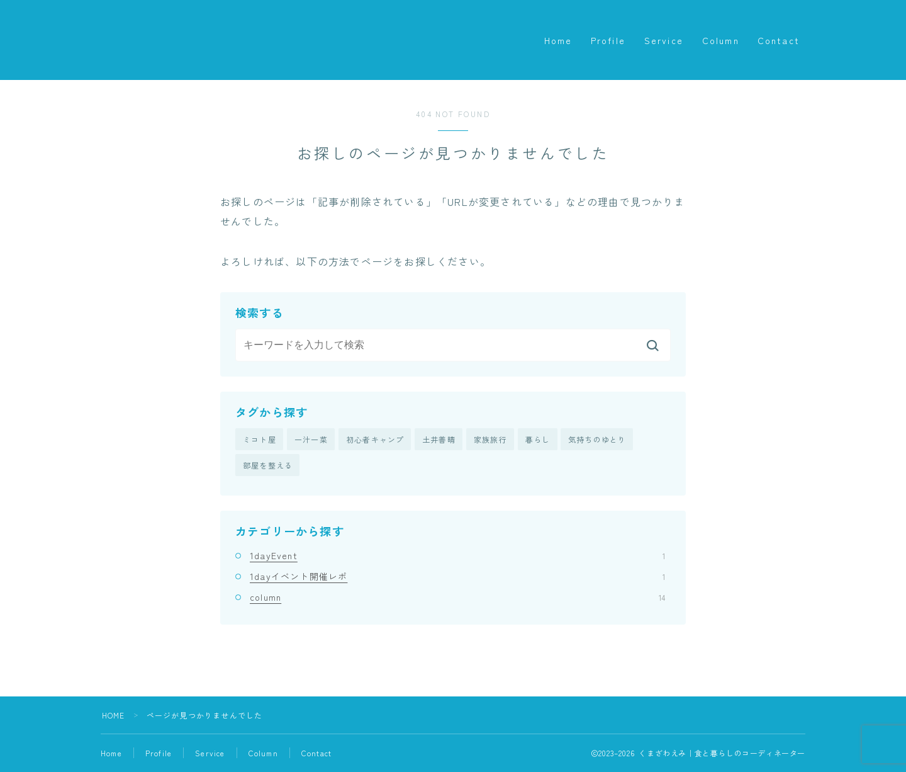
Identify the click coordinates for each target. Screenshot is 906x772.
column (457, 597)
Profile (608, 40)
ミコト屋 (259, 439)
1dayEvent (457, 555)
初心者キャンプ (375, 439)
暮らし (538, 439)
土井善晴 (439, 439)
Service (663, 40)
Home (558, 40)
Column (720, 40)
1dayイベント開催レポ (457, 576)
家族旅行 (490, 439)
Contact (779, 40)
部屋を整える (268, 465)
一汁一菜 (311, 439)
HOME (113, 715)
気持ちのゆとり (597, 439)
